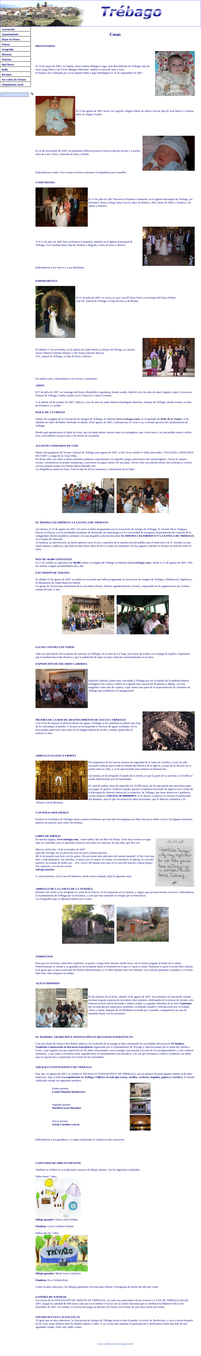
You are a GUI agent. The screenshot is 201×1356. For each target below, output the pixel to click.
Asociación (8, 29)
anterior (103, 1343)
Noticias (6, 59)
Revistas (6, 74)
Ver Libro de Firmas (14, 79)
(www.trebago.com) (128, 418)
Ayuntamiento (10, 34)
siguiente (126, 1343)
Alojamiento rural (12, 84)
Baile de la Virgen (171, 418)
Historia (6, 54)
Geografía (8, 49)
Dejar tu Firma (11, 39)
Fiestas (6, 44)
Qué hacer (8, 64)
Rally (5, 69)
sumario (114, 1343)
